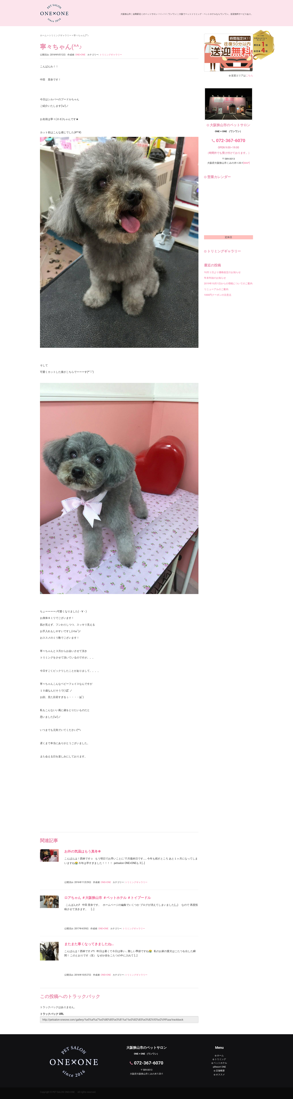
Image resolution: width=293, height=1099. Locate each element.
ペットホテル (219, 1063)
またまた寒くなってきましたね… (89, 944)
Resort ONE (219, 1067)
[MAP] (246, 162)
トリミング (219, 1059)
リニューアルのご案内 (216, 289)
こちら (249, 75)
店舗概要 (219, 1070)
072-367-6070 (230, 140)
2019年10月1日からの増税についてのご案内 (228, 283)
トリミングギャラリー (60, 35)
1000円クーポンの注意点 (217, 294)
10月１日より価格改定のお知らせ (222, 272)
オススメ (219, 1074)
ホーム (43, 35)
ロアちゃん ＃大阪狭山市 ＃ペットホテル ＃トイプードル (107, 898)
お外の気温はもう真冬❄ (82, 851)
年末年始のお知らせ (215, 277)
